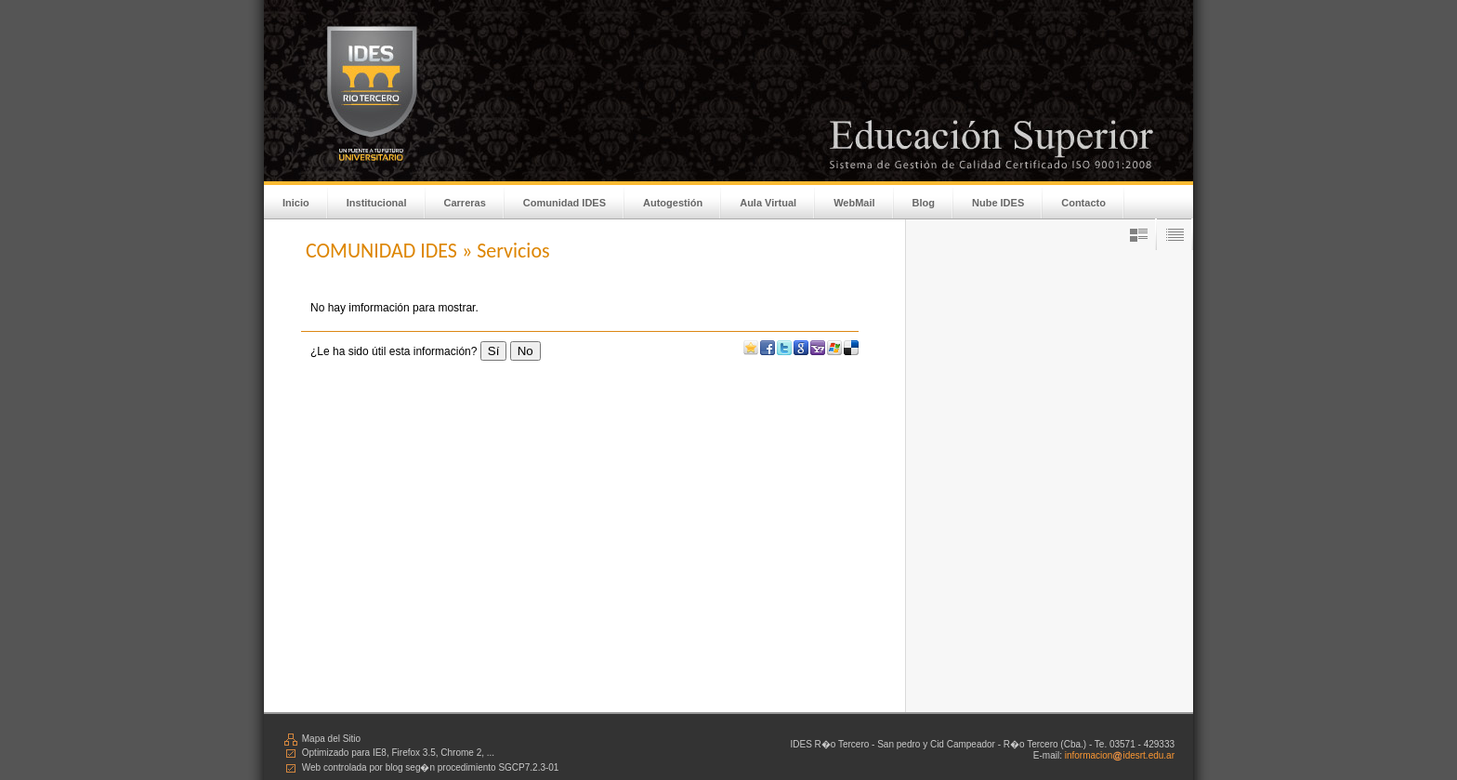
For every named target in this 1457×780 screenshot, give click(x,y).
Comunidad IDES (564, 202)
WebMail (854, 202)
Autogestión (672, 202)
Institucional (377, 202)
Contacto (1083, 202)
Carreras (465, 202)
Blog (923, 202)
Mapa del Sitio (321, 739)
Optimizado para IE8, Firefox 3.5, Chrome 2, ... (388, 752)
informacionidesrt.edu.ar (1120, 755)
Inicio (295, 202)
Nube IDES (998, 202)
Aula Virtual (768, 202)
